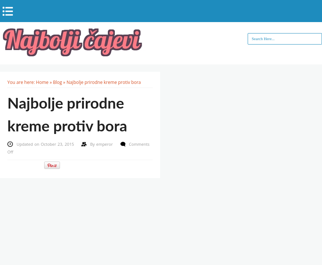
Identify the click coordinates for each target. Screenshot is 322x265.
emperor (105, 144)
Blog (57, 82)
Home (42, 82)
